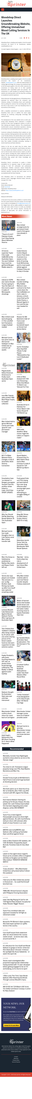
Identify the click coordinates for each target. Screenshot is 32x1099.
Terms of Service (16, 1062)
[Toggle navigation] (2, 9)
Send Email (7, 187)
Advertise (16, 1058)
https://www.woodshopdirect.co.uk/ (15, 190)
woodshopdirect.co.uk (11, 82)
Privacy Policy (16, 1060)
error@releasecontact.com (24, 203)
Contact (16, 1057)
